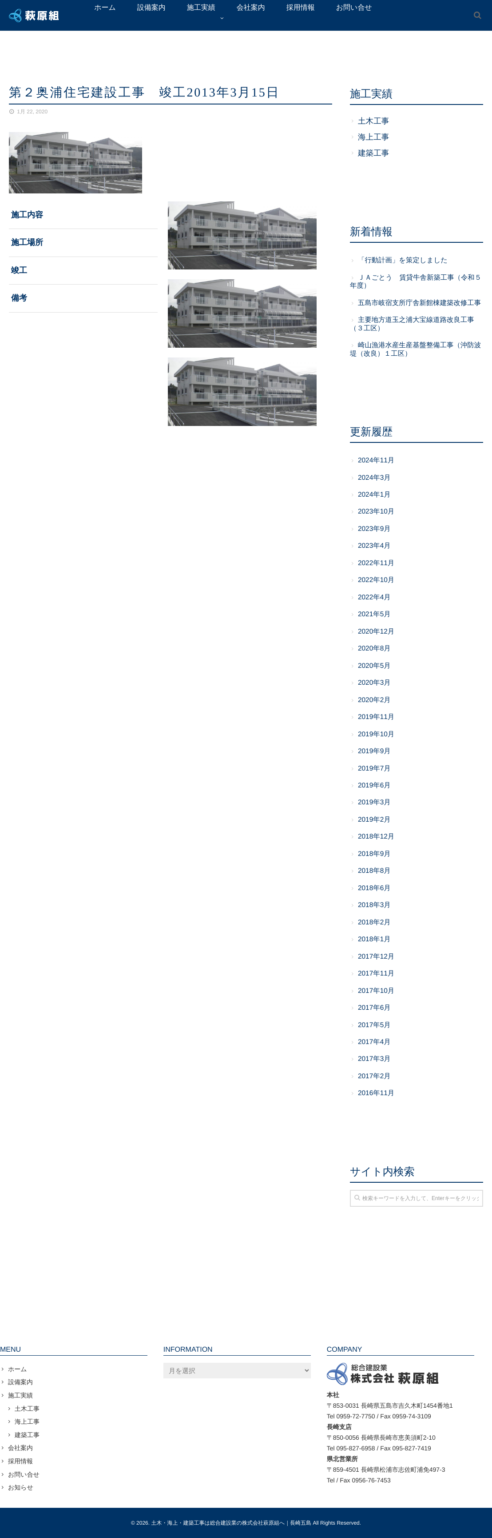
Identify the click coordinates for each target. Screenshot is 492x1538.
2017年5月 (374, 1025)
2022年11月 (376, 563)
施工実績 (20, 1395)
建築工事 (373, 153)
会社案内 (20, 1447)
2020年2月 (374, 700)
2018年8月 (374, 871)
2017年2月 (374, 1076)
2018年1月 (374, 939)
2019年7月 (374, 768)
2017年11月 (376, 973)
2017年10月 (376, 991)
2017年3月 (374, 1059)
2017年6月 (374, 1008)
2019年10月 (376, 734)
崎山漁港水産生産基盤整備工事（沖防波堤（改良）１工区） (415, 349)
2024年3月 (374, 478)
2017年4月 (374, 1042)
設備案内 (20, 1381)
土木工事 (373, 120)
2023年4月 (374, 546)
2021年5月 (374, 614)
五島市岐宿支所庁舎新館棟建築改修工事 (419, 303)
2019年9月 (374, 751)
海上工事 (373, 137)
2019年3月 (374, 802)
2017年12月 (376, 956)
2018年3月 (374, 905)
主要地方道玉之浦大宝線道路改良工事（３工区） (412, 324)
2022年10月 (376, 580)
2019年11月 (376, 717)
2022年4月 (374, 597)
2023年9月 (374, 529)
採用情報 (20, 1461)
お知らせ (20, 1487)
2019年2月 (374, 819)
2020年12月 (376, 631)
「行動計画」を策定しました (403, 260)
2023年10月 (376, 511)
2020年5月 (374, 666)
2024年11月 (376, 460)
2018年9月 (374, 854)
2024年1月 (374, 494)
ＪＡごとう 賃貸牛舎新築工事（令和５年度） (415, 281)
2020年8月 (374, 648)
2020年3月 (374, 683)
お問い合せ (24, 1474)
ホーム (17, 1369)
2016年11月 (376, 1093)
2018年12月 (376, 836)
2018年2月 (374, 922)
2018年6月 (374, 888)
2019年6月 (374, 785)
